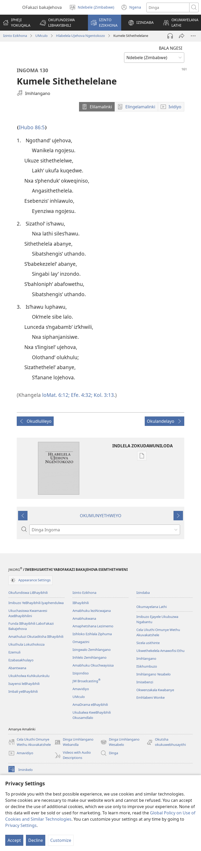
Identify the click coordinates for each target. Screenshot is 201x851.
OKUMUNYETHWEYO (100, 516)
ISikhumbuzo (146, 666)
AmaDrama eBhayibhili (90, 704)
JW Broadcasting (86, 681)
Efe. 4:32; (81, 394)
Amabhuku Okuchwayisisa (93, 665)
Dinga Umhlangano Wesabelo (119, 742)
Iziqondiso (80, 673)
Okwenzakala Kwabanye (155, 689)
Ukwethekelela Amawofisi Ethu (160, 650)
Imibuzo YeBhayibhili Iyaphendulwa (36, 602)
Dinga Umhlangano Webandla (73, 742)
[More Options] (193, 36)
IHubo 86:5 (32, 127)
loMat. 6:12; (56, 394)
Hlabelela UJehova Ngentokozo (80, 35)
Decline (35, 840)
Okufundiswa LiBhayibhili (28, 592)
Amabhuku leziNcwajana (91, 610)
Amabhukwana (84, 618)
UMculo (41, 35)
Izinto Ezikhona (15, 35)
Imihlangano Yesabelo (153, 674)
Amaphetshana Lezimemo (92, 626)
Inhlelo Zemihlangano (89, 657)
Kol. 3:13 (103, 394)
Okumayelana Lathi (151, 606)
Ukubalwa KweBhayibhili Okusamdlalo (91, 715)
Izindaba (143, 592)
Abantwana (17, 668)
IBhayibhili (80, 602)
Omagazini (80, 641)
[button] (60, 23)
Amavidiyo (80, 688)
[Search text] (167, 7)
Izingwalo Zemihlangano (91, 649)
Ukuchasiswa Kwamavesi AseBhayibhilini (27, 613)
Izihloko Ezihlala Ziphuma (92, 634)
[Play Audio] (170, 36)
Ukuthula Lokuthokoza (26, 644)
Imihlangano (146, 658)
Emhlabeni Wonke (150, 697)
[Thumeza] (181, 36)
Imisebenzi (144, 682)
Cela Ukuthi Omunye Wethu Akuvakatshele (158, 632)
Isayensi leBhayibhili (24, 683)
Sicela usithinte (148, 642)
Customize (60, 840)
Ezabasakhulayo (21, 660)
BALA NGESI (170, 48)
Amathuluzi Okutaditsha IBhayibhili (35, 636)
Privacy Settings (21, 825)
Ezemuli (14, 652)
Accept (14, 840)
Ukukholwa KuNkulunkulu (28, 675)
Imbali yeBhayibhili (23, 691)
